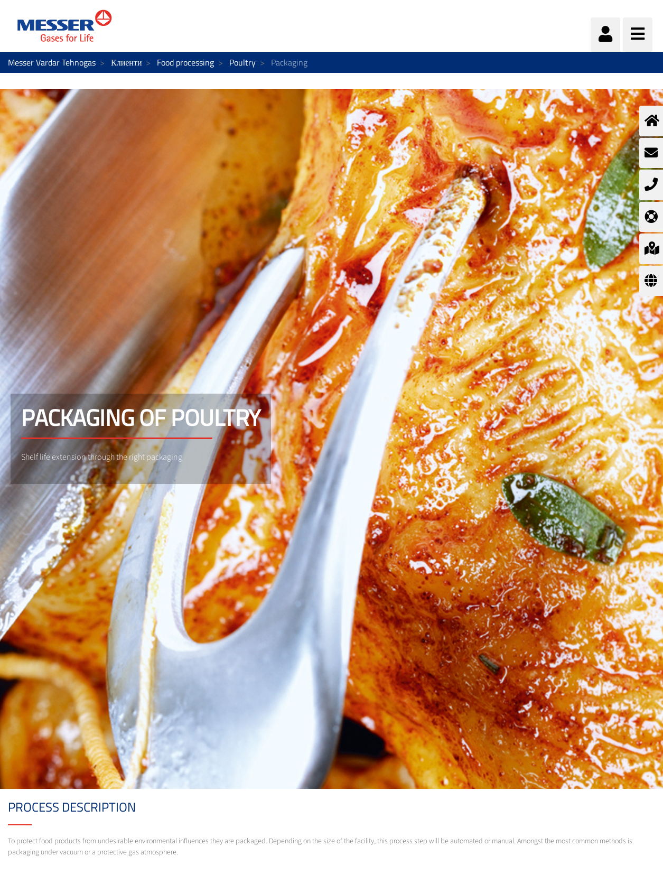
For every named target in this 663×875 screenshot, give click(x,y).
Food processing (185, 62)
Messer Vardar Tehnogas (52, 62)
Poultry (242, 62)
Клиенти (126, 62)
